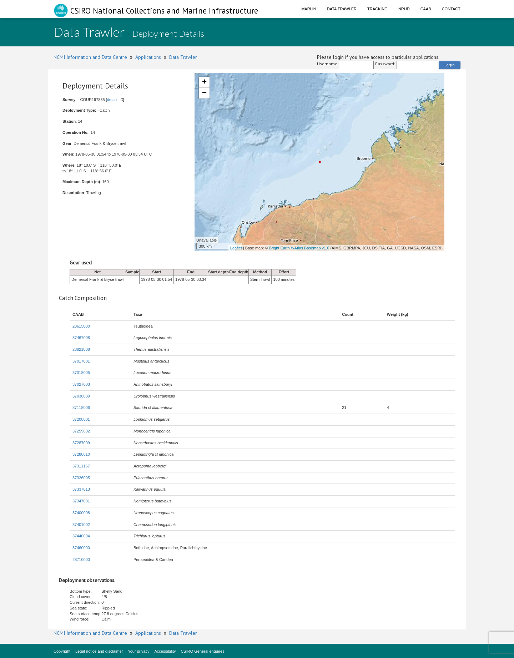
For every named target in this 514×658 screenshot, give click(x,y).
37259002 (81, 431)
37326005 (81, 478)
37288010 (81, 454)
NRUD (404, 9)
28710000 (81, 559)
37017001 (81, 361)
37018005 (81, 372)
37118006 (81, 407)
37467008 (81, 337)
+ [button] (204, 82)
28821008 (81, 349)
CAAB (425, 9)
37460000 (81, 548)
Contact (451, 9)
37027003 (81, 384)
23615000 (81, 326)
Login (449, 64)
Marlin (308, 9)
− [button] (204, 93)
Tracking (377, 9)
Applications (148, 57)
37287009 (81, 443)
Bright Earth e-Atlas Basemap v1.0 (299, 248)
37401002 (81, 524)
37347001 (81, 501)
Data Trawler (342, 9)
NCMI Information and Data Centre (90, 57)
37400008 (81, 513)
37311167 (81, 466)
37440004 (81, 536)
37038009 (81, 396)
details (113, 99)
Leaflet (236, 248)
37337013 (81, 489)
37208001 (81, 419)
